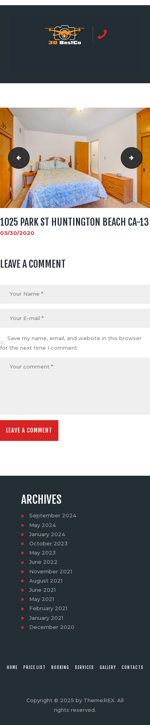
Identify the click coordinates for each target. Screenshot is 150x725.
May (42, 525)
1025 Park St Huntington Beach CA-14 (139, 158)
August (45, 580)
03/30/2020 (17, 233)
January (47, 534)
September (52, 515)
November (50, 571)
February (48, 608)
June (43, 562)
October (48, 543)
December (51, 627)
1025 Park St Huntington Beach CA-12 (16, 158)
